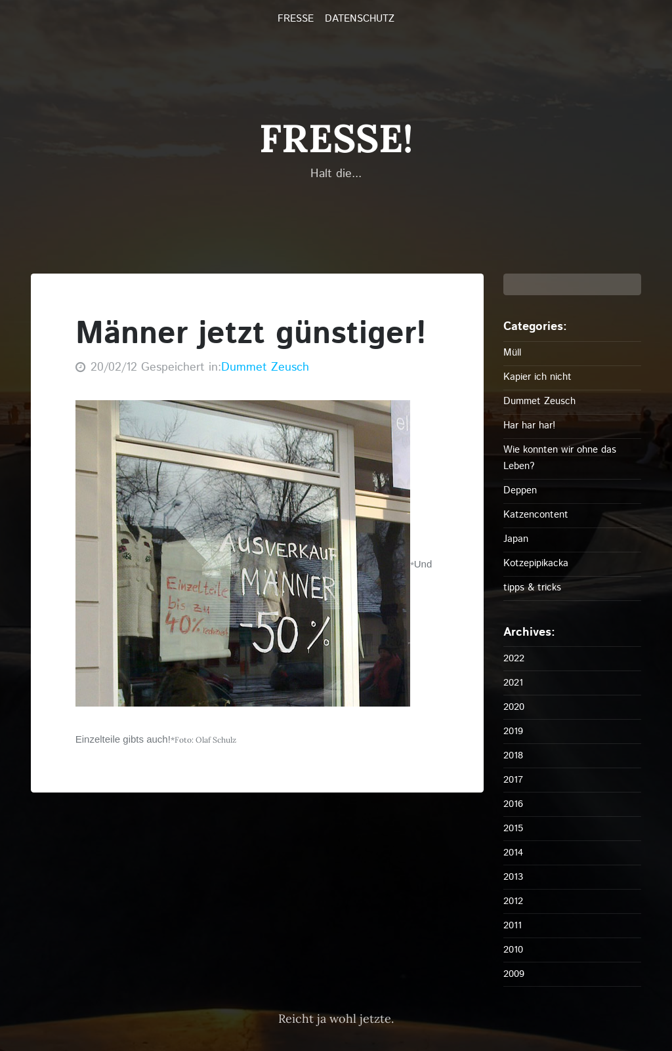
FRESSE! (336, 138)
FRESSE (296, 19)
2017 (513, 780)
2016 (513, 804)
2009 (513, 974)
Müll (512, 353)
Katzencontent (535, 515)
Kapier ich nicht (537, 377)
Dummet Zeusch (265, 367)
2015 (513, 828)
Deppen (520, 490)
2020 (513, 707)
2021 (513, 683)
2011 (512, 925)
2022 (513, 658)
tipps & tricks (532, 587)
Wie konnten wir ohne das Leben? (559, 458)
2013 (513, 877)
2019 (513, 731)
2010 (513, 950)
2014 (513, 852)
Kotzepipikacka (535, 563)
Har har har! (529, 425)
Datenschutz (359, 19)
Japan (515, 539)
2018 (513, 755)
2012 (513, 901)
